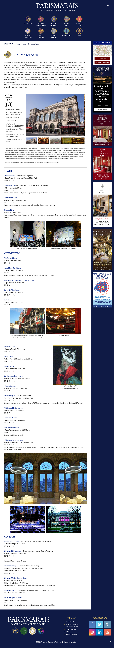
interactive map (102, 62)
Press (68, 632)
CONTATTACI (71, 619)
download (102, 58)
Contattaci (70, 622)
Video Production (72, 627)
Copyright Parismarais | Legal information (62, 643)
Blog (79, 32)
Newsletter (66, 32)
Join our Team (71, 630)
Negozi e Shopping (53, 21)
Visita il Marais (66, 21)
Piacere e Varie (79, 21)
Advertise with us (72, 625)
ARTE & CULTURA (41, 33)
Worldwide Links (71, 635)
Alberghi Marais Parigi (41, 21)
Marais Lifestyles (28, 33)
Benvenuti (28, 20)
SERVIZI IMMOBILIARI (54, 33)
